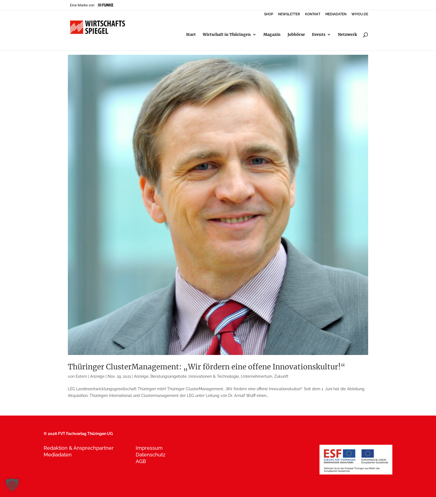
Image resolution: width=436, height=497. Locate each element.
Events (318, 35)
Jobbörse (296, 35)
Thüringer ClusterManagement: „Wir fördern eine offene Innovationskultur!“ (206, 366)
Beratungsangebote (168, 376)
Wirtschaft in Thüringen (227, 35)
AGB (141, 461)
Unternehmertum (256, 376)
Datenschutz (150, 455)
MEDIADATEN (335, 14)
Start (191, 35)
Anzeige (141, 376)
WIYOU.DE (359, 14)
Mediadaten (58, 455)
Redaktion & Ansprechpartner (79, 448)
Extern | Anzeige (90, 376)
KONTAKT (312, 14)
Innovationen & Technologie (214, 376)
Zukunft (281, 376)
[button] (12, 485)
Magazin (272, 35)
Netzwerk (347, 35)
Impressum (149, 448)
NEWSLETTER (289, 14)
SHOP (268, 14)
